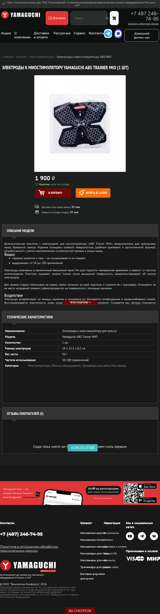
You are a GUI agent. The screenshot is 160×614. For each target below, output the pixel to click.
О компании (22, 35)
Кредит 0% (110, 553)
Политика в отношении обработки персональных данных (29, 549)
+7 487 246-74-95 (145, 16)
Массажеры (118, 366)
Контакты (96, 33)
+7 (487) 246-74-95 (21, 534)
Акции (6, 33)
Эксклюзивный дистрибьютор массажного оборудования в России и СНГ (115, 4)
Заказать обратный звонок (143, 23)
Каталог (108, 539)
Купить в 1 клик (93, 193)
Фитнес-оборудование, (67, 366)
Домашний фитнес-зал (142, 35)
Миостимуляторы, (40, 366)
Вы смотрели (80, 611)
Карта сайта (111, 567)
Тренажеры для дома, (96, 366)
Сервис (80, 33)
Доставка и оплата (41, 35)
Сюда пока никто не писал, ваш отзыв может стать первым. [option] (80, 446)
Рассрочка (62, 33)
